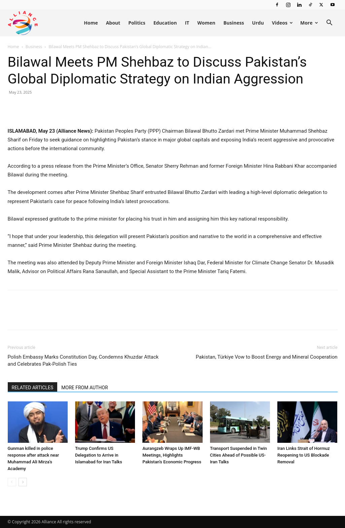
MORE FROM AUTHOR (84, 387)
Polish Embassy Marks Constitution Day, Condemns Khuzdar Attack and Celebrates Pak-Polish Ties (83, 360)
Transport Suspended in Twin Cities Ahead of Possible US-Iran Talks (238, 455)
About (113, 23)
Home (91, 23)
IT (187, 23)
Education (165, 23)
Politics (136, 23)
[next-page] (23, 482)
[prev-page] (12, 482)
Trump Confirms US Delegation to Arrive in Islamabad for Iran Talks (98, 455)
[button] (329, 23)
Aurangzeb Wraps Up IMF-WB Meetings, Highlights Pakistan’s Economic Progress (171, 455)
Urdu (258, 23)
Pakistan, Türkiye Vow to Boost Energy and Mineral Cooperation (267, 357)
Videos (282, 23)
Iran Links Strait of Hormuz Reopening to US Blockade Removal (303, 455)
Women (206, 23)
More (309, 23)
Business (233, 23)
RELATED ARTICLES (33, 387)
